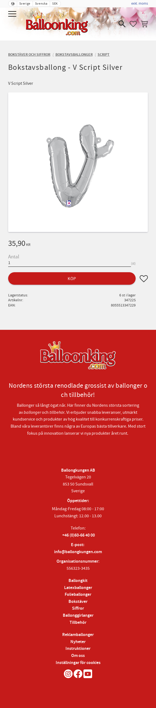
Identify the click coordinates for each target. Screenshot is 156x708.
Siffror (78, 608)
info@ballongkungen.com (78, 552)
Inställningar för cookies (78, 663)
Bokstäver (78, 601)
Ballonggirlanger (78, 615)
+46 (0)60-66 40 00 (78, 535)
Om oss (78, 656)
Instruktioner (78, 648)
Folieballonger (78, 594)
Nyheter (78, 642)
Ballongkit (78, 581)
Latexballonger (78, 588)
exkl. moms (139, 3)
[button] (13, 14)
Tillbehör (78, 622)
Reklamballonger (78, 635)
